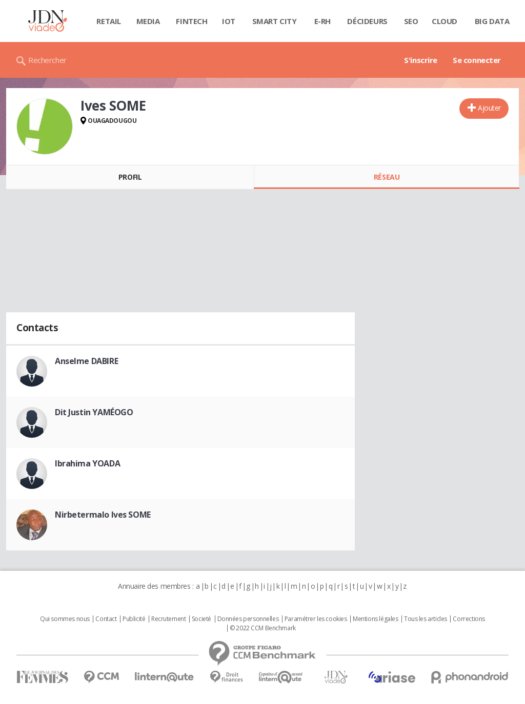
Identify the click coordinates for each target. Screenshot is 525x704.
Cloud (444, 21)
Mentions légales (375, 619)
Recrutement (168, 619)
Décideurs (367, 21)
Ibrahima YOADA (87, 463)
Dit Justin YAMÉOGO (94, 412)
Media (148, 21)
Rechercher (47, 60)
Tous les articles (425, 619)
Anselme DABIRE (86, 361)
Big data (492, 21)
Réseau (386, 177)
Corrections (468, 619)
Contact (105, 619)
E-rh (322, 21)
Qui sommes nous (65, 619)
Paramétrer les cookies (316, 619)
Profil (130, 177)
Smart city (274, 21)
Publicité (134, 619)
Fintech (191, 21)
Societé (201, 619)
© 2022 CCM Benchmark (263, 628)
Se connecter (477, 60)
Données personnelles (248, 619)
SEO (411, 21)
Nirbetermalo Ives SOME (103, 514)
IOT (228, 21)
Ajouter (489, 108)
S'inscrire (420, 60)
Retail (108, 21)
